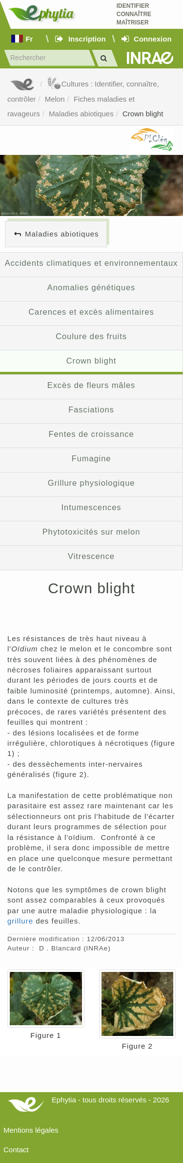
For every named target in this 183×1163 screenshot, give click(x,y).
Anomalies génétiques (91, 287)
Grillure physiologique (91, 482)
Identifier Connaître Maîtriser (134, 14)
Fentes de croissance (91, 434)
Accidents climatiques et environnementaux (91, 262)
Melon (55, 99)
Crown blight (142, 113)
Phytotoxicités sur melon (91, 531)
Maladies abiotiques (81, 113)
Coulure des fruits (91, 336)
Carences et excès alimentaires (91, 311)
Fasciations (91, 409)
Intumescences (91, 507)
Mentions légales (31, 1130)
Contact (16, 1149)
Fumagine (91, 458)
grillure (20, 921)
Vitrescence (91, 556)
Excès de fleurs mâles (91, 385)
